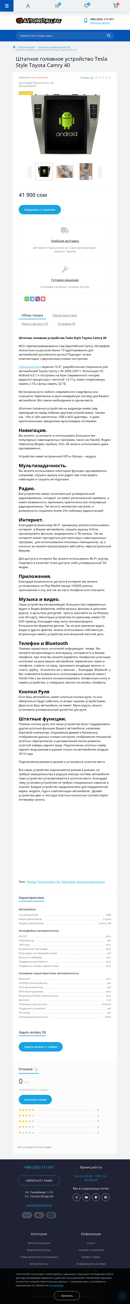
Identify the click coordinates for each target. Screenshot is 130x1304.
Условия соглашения (91, 1250)
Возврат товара (91, 1257)
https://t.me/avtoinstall (96, 1197)
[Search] (108, 35)
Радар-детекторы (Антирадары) (39, 1257)
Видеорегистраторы (39, 1250)
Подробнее (56, 1285)
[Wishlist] (86, 6)
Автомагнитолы (27, 46)
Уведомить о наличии (39, 209)
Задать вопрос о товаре (40, 1047)
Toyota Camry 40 (48, 882)
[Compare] (57, 6)
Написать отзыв (35, 1099)
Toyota (30, 882)
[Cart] (115, 6)
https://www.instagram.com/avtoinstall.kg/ (77, 1197)
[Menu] (7, 6)
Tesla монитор (29, 367)
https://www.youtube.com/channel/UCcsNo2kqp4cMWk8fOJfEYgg (86, 1197)
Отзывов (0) (66, 324)
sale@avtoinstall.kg (39, 1205)
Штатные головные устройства (54, 46)
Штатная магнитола (91, 882)
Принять (67, 1295)
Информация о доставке (91, 1263)
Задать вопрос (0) (35, 324)
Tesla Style (68, 882)
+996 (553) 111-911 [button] (101, 19)
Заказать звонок (100, 22)
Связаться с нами (39, 1180)
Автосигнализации (39, 1243)
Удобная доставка (65, 241)
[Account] (28, 6)
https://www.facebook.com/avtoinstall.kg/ (105, 1197)
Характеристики (65, 315)
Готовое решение (65, 280)
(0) (92, 77)
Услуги (91, 1243)
